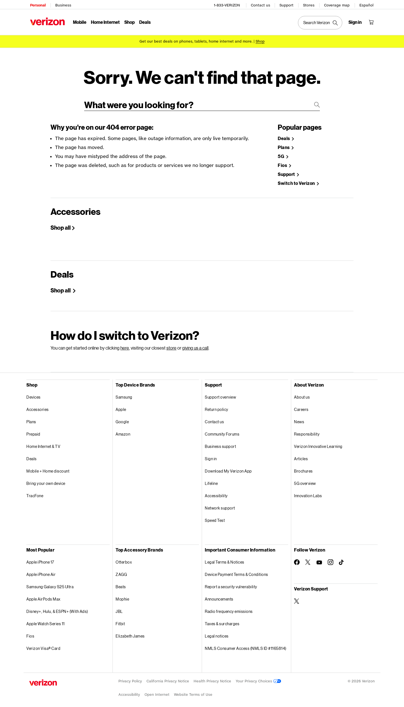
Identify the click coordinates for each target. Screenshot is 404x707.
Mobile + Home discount (47, 467)
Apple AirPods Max (43, 595)
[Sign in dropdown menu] (355, 21)
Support (287, 4)
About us (302, 393)
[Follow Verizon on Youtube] (319, 558)
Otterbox (124, 558)
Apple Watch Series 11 (45, 619)
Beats (121, 582)
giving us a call (195, 343)
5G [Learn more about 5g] (281, 152)
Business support (220, 442)
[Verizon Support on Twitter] (297, 597)
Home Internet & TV (43, 442)
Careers (301, 405)
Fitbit (120, 619)
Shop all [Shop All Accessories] (60, 223)
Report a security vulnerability (231, 582)
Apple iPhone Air (41, 570)
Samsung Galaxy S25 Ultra (50, 582)
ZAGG (121, 570)
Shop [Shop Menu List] (128, 21)
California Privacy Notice (167, 677)
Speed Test (215, 516)
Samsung (124, 393)
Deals (31, 454)
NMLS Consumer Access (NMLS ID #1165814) (245, 644)
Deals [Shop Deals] (284, 134)
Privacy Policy (130, 677)
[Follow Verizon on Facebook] (297, 558)
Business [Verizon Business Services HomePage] (62, 4)
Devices (33, 393)
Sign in (211, 454)
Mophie (122, 595)
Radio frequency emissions (229, 607)
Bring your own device (45, 479)
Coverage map (337, 4)
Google (122, 417)
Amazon (123, 430)
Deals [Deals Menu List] (144, 21)
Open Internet (156, 691)
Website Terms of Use (193, 691)
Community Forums (222, 430)
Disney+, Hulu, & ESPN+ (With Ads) (57, 607)
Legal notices (217, 632)
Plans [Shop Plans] (284, 143)
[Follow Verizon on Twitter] (308, 558)
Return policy (216, 405)
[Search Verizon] (321, 22)
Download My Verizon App (228, 467)
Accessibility (216, 491)
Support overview (220, 393)
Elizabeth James (130, 632)
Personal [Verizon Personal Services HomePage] (37, 4)
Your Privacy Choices (258, 677)
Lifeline (211, 479)
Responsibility (307, 430)
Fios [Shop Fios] (283, 161)
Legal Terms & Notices (224, 558)
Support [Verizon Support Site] (287, 170)
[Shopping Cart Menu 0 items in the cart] (372, 21)
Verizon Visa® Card (43, 644)
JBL (119, 607)
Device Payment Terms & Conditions (236, 570)
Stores (309, 4)
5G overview (305, 479)
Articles (301, 454)
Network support (220, 504)
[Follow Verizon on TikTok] (342, 558)
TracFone (34, 491)
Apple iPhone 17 (40, 558)
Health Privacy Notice (212, 677)
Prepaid (33, 430)
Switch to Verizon (297, 179)
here (124, 343)
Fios (30, 632)
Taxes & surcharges (222, 619)
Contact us (261, 4)
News (299, 417)
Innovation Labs (308, 491)
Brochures (303, 467)
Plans (31, 417)
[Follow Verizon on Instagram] (330, 558)
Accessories (37, 405)
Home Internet (104, 21)
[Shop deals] (260, 40)
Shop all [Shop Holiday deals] (61, 286)
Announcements (219, 595)
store (171, 343)
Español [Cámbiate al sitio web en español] (367, 4)
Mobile (79, 21)
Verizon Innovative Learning (318, 442)
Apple (121, 405)
